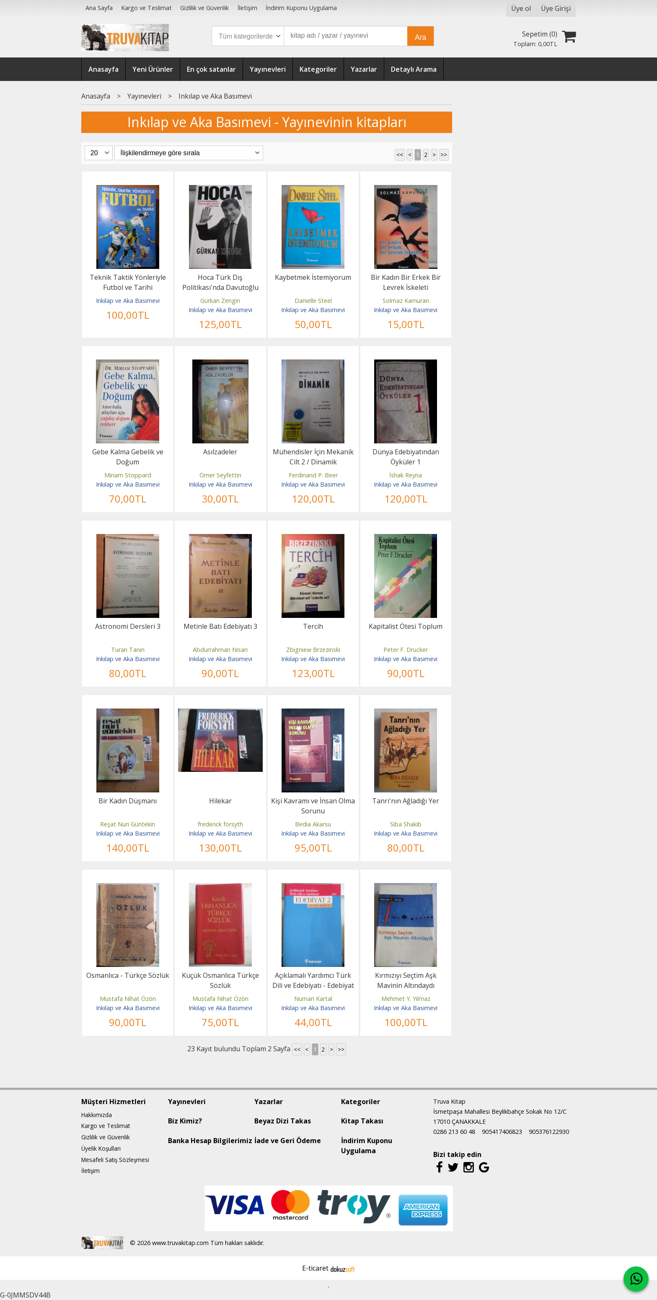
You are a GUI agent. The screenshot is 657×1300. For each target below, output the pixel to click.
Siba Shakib (406, 824)
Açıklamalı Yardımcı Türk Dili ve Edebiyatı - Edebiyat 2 (313, 985)
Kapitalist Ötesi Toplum (405, 626)
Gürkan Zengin (220, 301)
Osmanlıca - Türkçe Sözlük (127, 975)
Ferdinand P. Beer (313, 475)
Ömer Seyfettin (220, 475)
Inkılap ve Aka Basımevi (128, 301)
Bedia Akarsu (313, 824)
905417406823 (502, 1132)
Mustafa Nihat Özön (128, 999)
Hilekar (220, 800)
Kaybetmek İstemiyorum (313, 277)
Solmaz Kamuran (406, 301)
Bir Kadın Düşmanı (127, 800)
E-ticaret (315, 1268)
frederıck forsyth (220, 824)
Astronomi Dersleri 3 (127, 626)
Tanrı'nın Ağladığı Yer (405, 800)
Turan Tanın (128, 650)
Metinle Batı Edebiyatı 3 (220, 626)
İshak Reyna (405, 475)
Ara (420, 37)
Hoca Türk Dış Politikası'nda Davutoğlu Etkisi (220, 287)
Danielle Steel (313, 301)
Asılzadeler (220, 451)
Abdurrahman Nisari (220, 650)
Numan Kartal (313, 999)
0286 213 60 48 (454, 1132)
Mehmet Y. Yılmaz (405, 999)
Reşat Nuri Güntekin (127, 824)
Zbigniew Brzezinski (313, 650)
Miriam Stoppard (127, 475)
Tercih (313, 626)
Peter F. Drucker (405, 650)
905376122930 (549, 1132)
